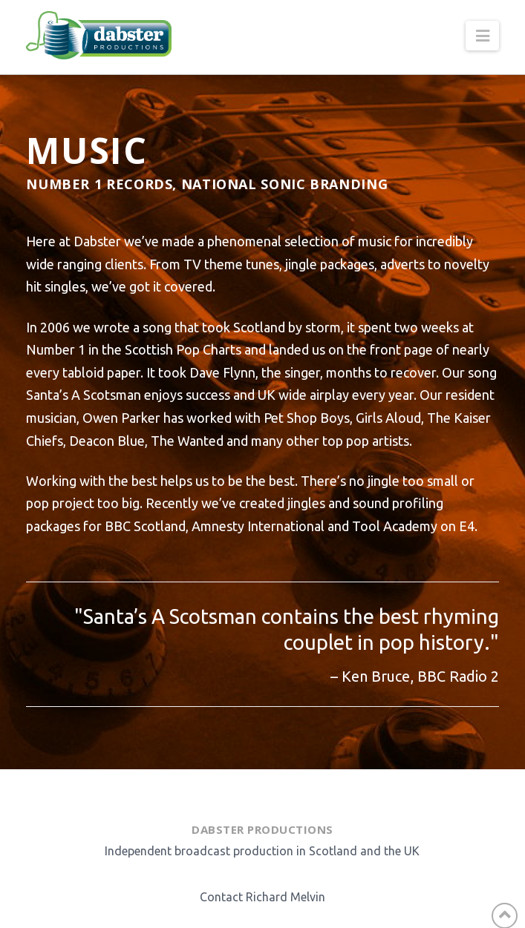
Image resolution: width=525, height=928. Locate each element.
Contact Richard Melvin (262, 897)
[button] (482, 35)
